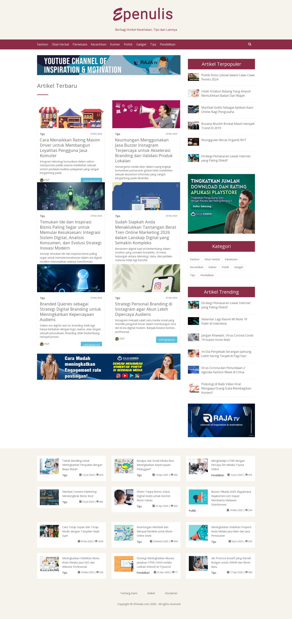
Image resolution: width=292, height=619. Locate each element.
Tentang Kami (128, 593)
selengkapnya (91, 181)
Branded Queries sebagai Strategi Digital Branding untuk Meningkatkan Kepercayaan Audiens (70, 311)
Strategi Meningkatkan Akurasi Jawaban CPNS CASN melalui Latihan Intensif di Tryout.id (155, 562)
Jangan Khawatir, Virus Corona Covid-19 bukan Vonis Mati (227, 337)
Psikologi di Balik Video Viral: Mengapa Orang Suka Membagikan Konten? (226, 388)
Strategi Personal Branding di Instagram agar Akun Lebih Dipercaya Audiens (143, 309)
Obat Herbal (60, 44)
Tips (153, 44)
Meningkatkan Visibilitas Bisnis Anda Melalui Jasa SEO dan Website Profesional (80, 562)
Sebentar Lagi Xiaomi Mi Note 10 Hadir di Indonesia (224, 321)
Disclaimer (171, 593)
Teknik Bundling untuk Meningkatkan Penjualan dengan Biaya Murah (82, 465)
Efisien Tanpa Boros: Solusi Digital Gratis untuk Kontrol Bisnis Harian (153, 496)
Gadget (141, 44)
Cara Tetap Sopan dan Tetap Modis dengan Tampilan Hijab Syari (80, 531)
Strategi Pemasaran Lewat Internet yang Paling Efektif (225, 158)
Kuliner (115, 44)
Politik (128, 44)
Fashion (42, 44)
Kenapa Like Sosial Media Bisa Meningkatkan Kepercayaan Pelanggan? (155, 465)
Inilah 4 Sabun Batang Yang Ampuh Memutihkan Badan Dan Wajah (226, 93)
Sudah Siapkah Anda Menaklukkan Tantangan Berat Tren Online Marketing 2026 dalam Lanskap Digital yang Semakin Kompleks (145, 232)
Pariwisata (80, 44)
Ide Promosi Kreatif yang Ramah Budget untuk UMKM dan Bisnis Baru (231, 562)
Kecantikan (98, 44)
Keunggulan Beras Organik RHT (223, 140)
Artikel (151, 593)
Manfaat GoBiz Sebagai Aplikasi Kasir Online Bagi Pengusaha (227, 109)
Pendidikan (167, 44)
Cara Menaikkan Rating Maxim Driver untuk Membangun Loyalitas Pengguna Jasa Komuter (70, 147)
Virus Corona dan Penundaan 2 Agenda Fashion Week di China (223, 370)
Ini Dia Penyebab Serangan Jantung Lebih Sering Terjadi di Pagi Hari (226, 354)
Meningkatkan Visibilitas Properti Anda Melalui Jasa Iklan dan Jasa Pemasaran (231, 531)
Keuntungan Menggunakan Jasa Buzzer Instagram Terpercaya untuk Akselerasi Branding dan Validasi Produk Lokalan (144, 150)
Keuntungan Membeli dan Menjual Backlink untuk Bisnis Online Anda (154, 531)
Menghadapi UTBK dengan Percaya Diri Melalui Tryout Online (228, 465)
